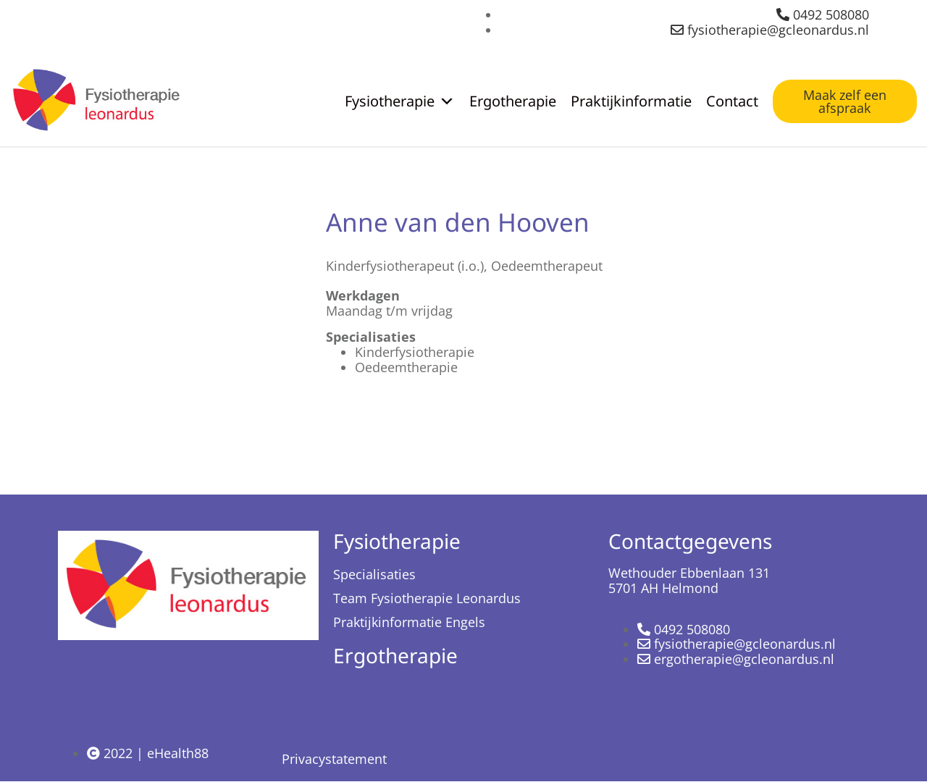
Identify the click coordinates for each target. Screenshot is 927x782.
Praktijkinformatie (631, 101)
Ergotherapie (512, 101)
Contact (732, 101)
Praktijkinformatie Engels (409, 622)
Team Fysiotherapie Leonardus (427, 598)
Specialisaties (374, 574)
